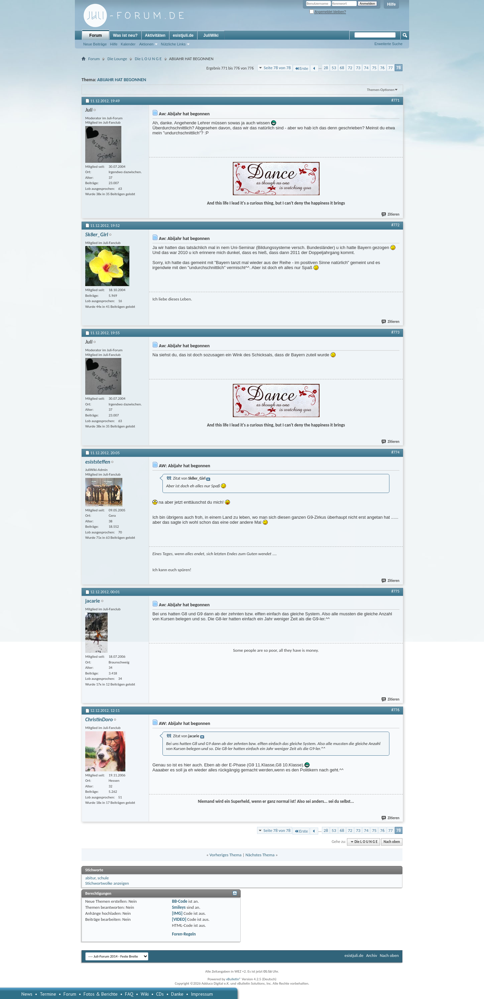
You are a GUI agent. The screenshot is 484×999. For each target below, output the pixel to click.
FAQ (129, 994)
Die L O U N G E (148, 58)
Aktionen (146, 44)
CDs (160, 994)
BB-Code (179, 901)
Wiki (145, 994)
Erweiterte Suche (388, 44)
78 (398, 67)
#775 (395, 591)
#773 (395, 332)
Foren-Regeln (184, 933)
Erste (301, 68)
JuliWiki (210, 35)
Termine (48, 994)
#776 (395, 710)
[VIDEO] (179, 919)
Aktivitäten (155, 35)
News (26, 994)
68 (342, 67)
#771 (395, 100)
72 (350, 67)
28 (326, 67)
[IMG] (177, 913)
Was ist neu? (125, 35)
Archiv (371, 955)
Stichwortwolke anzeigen (107, 883)
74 (366, 67)
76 (382, 67)
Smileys (179, 907)
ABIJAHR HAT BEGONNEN (121, 80)
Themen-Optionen (380, 90)
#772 (395, 225)
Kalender (128, 44)
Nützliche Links (173, 44)
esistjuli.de (183, 35)
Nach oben (391, 842)
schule (103, 877)
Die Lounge (117, 58)
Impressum (202, 994)
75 (374, 67)
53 (334, 67)
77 (390, 67)
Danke (177, 994)
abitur (90, 877)
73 (358, 67)
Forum (95, 35)
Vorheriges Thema (226, 854)
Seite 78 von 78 (277, 67)
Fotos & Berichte (101, 994)
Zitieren (390, 214)
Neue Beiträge (95, 44)
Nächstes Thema (259, 854)
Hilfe (391, 4)
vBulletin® (233, 979)
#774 (395, 452)
